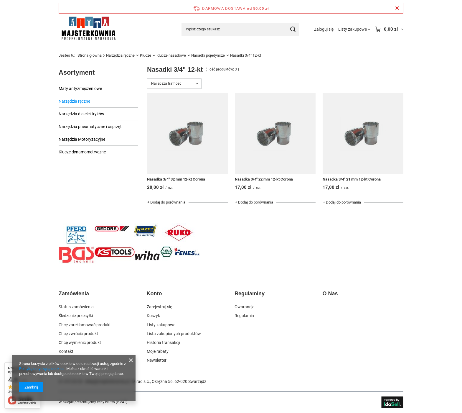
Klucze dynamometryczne (82, 152)
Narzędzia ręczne (120, 55)
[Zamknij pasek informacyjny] (397, 8)
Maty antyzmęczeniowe (80, 88)
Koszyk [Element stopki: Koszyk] (153, 315)
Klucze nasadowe (171, 55)
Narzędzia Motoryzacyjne (82, 139)
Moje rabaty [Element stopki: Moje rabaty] (158, 351)
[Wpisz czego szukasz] (240, 29)
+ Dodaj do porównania (166, 202)
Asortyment (77, 72)
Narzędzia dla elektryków (81, 114)
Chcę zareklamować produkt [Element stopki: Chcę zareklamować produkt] (85, 324)
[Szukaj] (292, 29)
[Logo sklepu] (88, 29)
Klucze (145, 55)
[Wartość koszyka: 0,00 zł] (389, 29)
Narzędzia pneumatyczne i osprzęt (90, 126)
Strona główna (89, 55)
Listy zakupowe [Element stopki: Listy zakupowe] (161, 324)
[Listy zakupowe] (354, 29)
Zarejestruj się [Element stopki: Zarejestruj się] (159, 306)
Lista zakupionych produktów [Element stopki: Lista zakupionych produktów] (174, 333)
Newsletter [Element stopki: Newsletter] (156, 360)
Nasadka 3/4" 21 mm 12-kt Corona (352, 179)
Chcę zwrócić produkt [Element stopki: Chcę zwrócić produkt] (78, 333)
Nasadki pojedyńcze (208, 55)
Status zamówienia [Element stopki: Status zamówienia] (76, 306)
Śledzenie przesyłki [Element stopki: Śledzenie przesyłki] (76, 315)
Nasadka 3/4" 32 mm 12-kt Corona (176, 179)
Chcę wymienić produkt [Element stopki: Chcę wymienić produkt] (80, 342)
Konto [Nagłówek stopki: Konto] (154, 293)
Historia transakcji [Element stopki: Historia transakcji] (163, 342)
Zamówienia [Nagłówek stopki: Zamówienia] (74, 293)
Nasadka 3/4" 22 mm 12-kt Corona (264, 179)
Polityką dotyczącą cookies (42, 368)
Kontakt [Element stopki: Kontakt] (66, 351)
